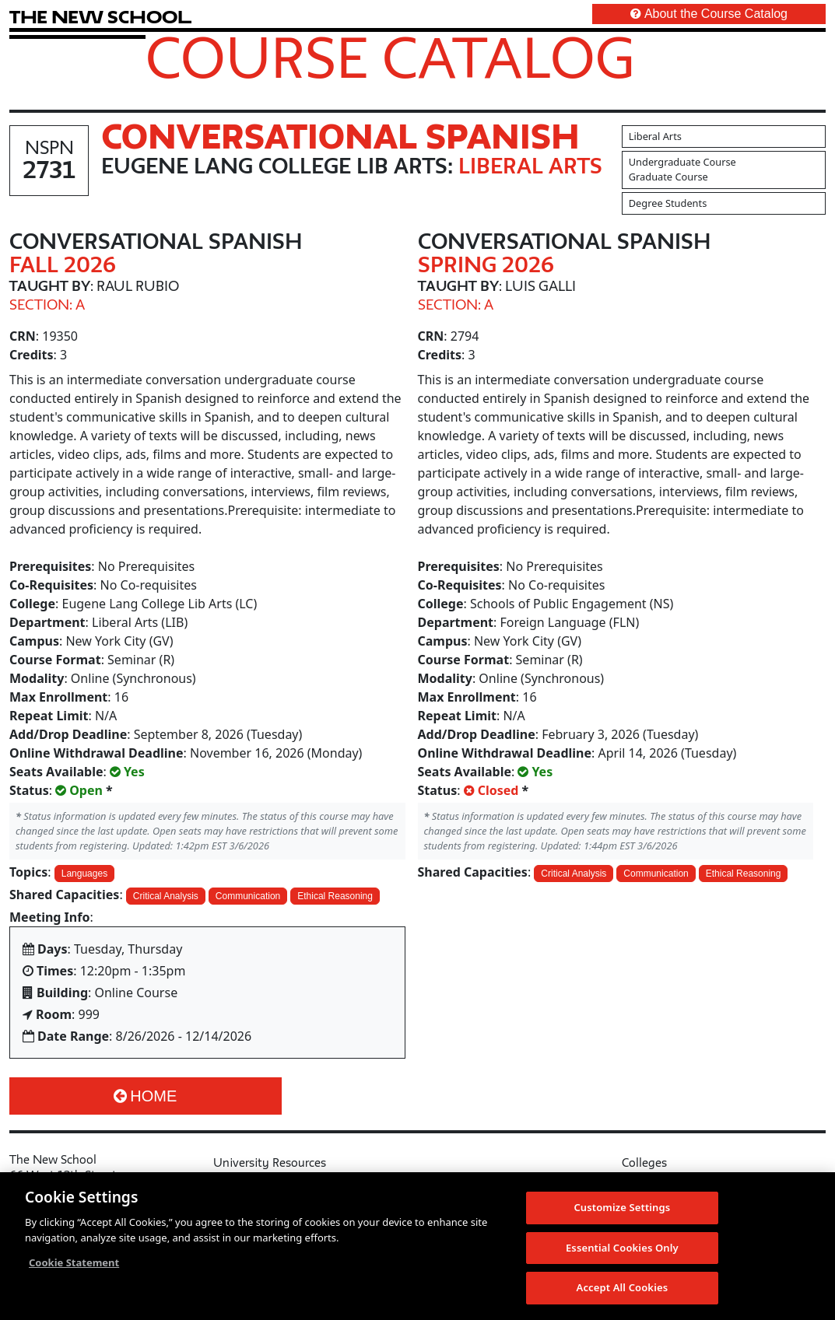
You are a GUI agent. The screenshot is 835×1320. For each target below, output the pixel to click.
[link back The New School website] (100, 16)
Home (145, 1096)
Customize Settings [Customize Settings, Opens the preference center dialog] (622, 1208)
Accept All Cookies (622, 1288)
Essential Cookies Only (622, 1248)
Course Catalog (390, 57)
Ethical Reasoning (335, 896)
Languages (84, 873)
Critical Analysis (165, 896)
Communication (248, 896)
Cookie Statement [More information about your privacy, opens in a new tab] (74, 1263)
